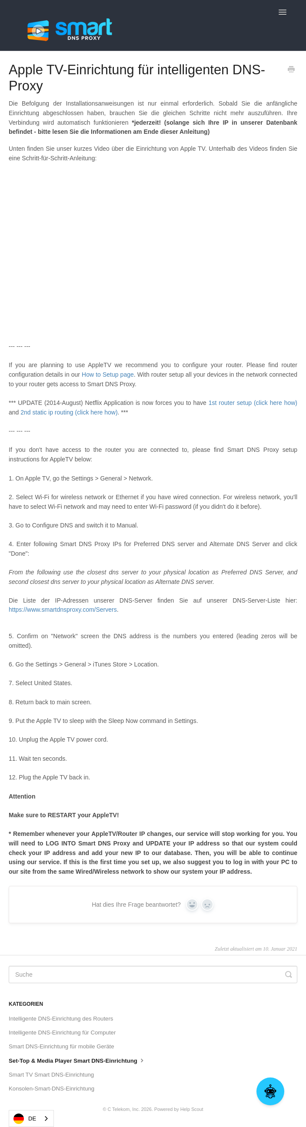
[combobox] (31, 1118)
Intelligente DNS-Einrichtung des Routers (61, 1018)
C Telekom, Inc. (123, 1109)
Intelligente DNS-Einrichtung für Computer (62, 1032)
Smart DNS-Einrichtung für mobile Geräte (61, 1046)
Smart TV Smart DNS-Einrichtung (51, 1074)
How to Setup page (108, 374)
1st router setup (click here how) (253, 402)
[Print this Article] (291, 70)
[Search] (153, 974)
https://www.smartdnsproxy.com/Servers (63, 609)
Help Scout (191, 1109)
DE (24, 1119)
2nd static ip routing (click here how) (68, 412)
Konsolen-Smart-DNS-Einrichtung (51, 1088)
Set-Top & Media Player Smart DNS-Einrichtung (77, 1060)
